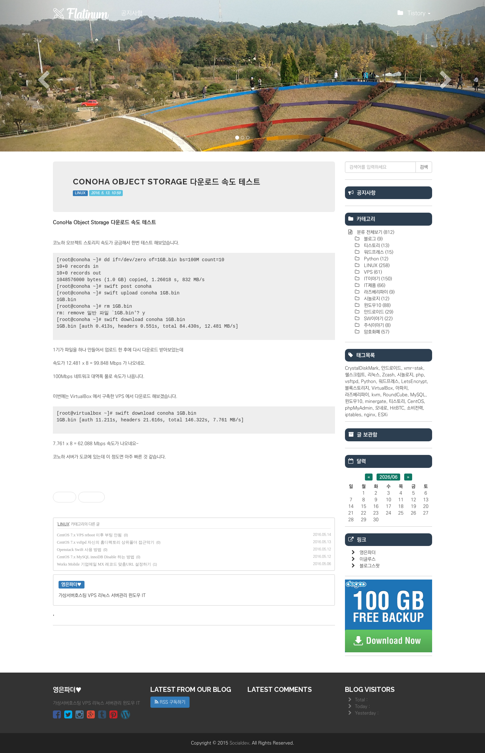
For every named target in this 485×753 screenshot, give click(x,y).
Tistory (414, 15)
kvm (376, 394)
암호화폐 (376, 332)
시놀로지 (376, 298)
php (420, 374)
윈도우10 (377, 305)
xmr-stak (413, 368)
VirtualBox (382, 388)
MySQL (417, 394)
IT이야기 (377, 278)
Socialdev (239, 743)
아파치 (401, 388)
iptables (353, 414)
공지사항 (131, 13)
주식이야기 (377, 325)
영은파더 (368, 552)
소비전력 (415, 408)
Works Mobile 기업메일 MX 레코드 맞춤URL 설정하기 (104, 564)
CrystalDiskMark (362, 368)
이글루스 (368, 559)
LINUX (80, 193)
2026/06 (389, 477)
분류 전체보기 (375, 232)
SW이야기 (378, 318)
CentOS (415, 401)
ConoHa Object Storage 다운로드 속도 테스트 (166, 181)
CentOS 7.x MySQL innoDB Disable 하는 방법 (95, 557)
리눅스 (374, 374)
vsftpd (351, 381)
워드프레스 (378, 252)
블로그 (373, 239)
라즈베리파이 (379, 292)
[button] (36, 76)
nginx (369, 414)
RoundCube (395, 394)
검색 (424, 167)
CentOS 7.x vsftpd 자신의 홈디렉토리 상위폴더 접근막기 (105, 542)
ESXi (383, 414)
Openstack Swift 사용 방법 (79, 549)
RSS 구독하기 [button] (170, 702)
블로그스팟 (370, 566)
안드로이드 (378, 312)
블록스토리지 (357, 388)
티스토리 (376, 245)
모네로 (381, 408)
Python (375, 259)
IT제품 (374, 285)
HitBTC (397, 408)
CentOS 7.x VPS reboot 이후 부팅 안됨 (89, 535)
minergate (375, 401)
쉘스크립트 (355, 374)
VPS (372, 272)
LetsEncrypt (414, 381)
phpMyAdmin (359, 408)
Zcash (388, 374)
